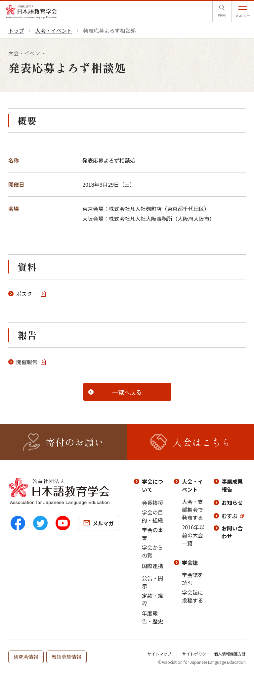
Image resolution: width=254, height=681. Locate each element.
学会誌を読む (192, 579)
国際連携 (152, 566)
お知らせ (232, 503)
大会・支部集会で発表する (192, 509)
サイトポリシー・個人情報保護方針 (214, 654)
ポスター (26, 294)
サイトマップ (159, 654)
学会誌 (190, 562)
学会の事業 (152, 534)
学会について (152, 485)
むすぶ (229, 516)
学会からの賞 (152, 551)
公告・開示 (152, 582)
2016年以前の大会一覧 (193, 535)
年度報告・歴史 (152, 617)
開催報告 (26, 362)
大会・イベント (192, 485)
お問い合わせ (232, 532)
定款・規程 (152, 600)
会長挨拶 (152, 503)
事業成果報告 (232, 485)
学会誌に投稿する (192, 596)
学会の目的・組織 (152, 516)
